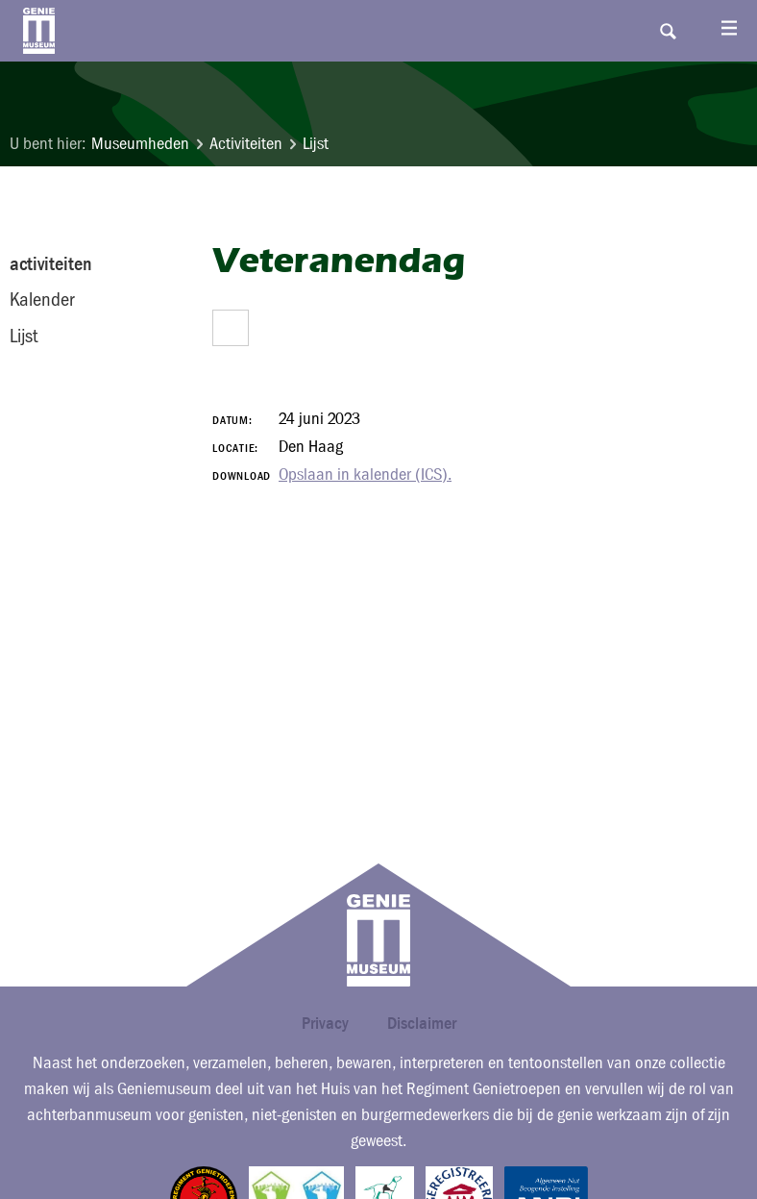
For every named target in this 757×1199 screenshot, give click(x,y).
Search (668, 31)
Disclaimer (421, 1023)
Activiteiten (245, 144)
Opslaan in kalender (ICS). (365, 474)
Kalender (42, 299)
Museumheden (140, 144)
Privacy (325, 1023)
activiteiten (51, 263)
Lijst (316, 144)
